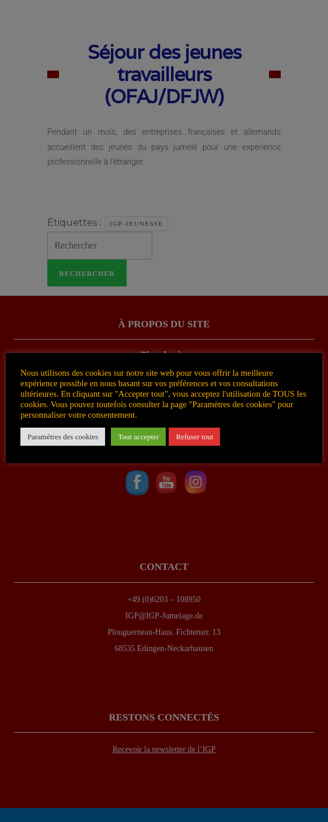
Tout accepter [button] (138, 436)
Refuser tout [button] (194, 436)
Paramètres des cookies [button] (62, 436)
